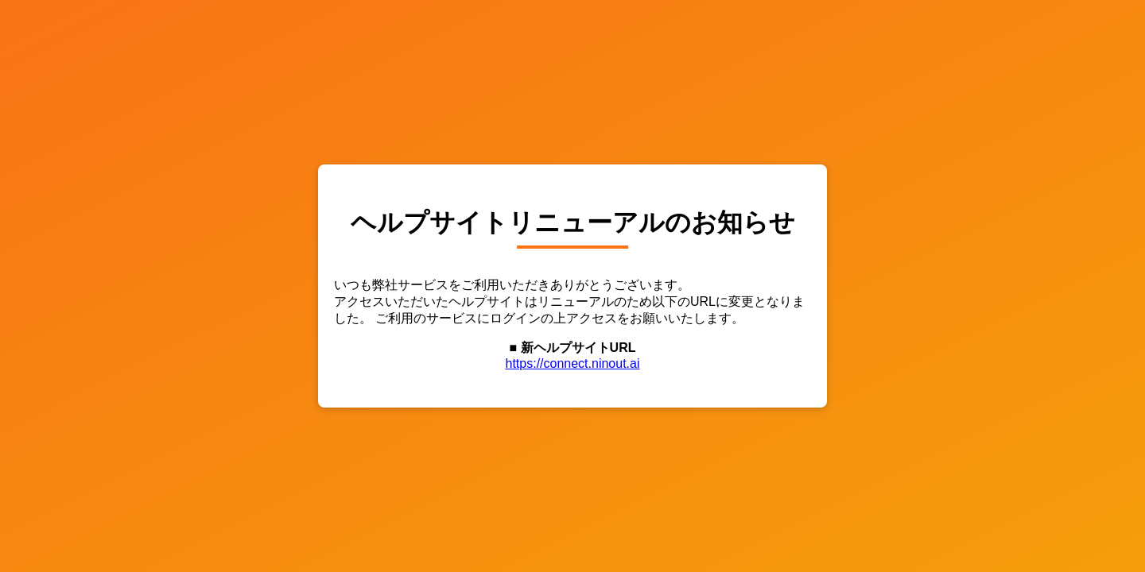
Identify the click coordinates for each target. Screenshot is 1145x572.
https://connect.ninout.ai (573, 363)
